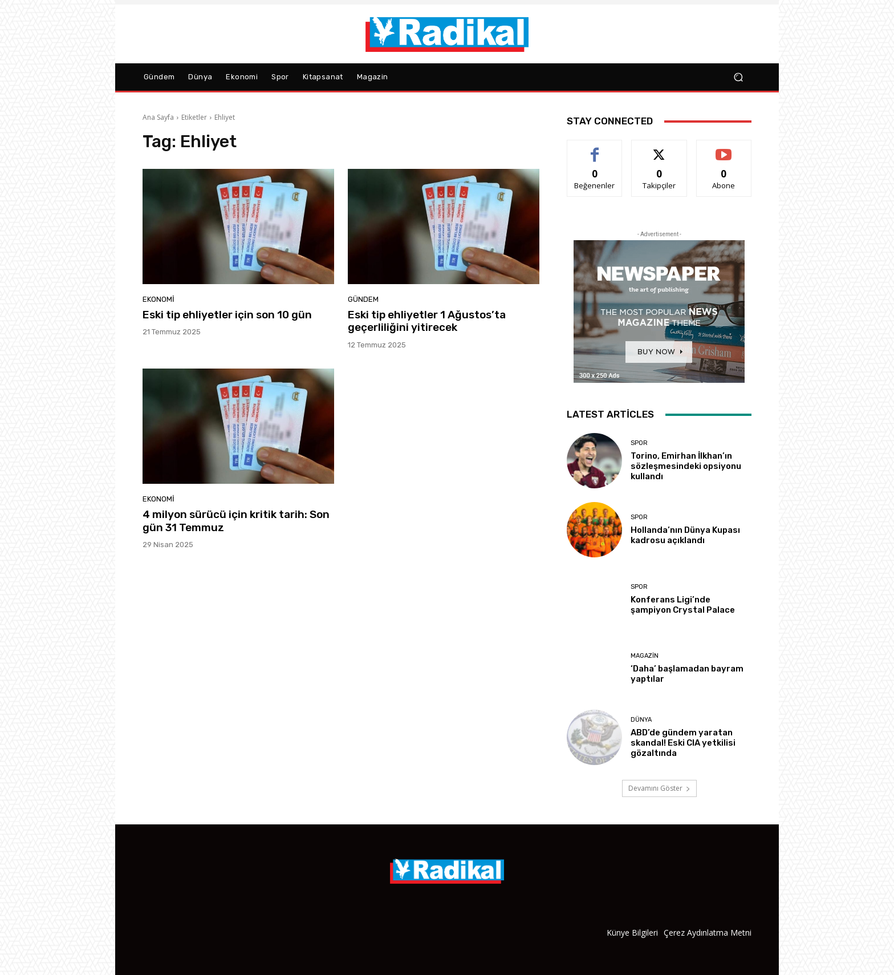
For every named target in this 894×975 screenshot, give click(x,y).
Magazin (645, 656)
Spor (639, 443)
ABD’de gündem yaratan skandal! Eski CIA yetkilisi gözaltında (683, 742)
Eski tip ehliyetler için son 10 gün (227, 314)
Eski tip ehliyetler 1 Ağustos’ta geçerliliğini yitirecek (427, 321)
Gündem (363, 299)
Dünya (641, 720)
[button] (738, 77)
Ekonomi (158, 299)
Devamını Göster (659, 788)
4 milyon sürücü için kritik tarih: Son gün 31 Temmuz (236, 521)
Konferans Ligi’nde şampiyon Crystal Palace (683, 604)
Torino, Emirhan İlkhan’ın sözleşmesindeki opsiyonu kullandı (686, 466)
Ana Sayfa (158, 117)
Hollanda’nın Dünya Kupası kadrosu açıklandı (685, 535)
